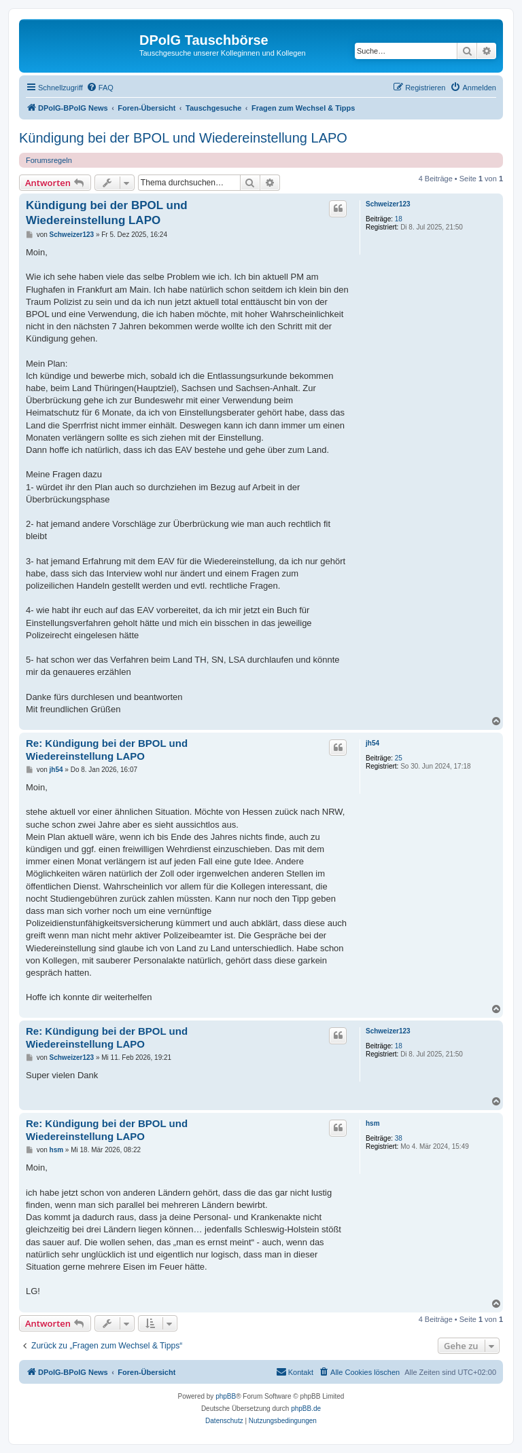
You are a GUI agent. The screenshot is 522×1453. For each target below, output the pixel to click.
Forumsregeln (49, 160)
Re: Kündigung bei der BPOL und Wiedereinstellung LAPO (107, 749)
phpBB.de (306, 1408)
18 (398, 219)
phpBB (225, 1396)
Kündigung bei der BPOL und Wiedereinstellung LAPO (183, 137)
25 (398, 758)
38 (398, 1138)
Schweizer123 (388, 204)
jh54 (372, 743)
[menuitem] (100, 87)
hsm (373, 1123)
